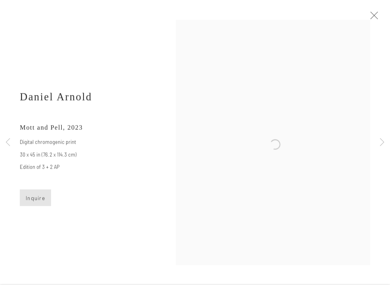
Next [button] (382, 142)
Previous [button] (8, 142)
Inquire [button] (35, 200)
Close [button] (376, 18)
